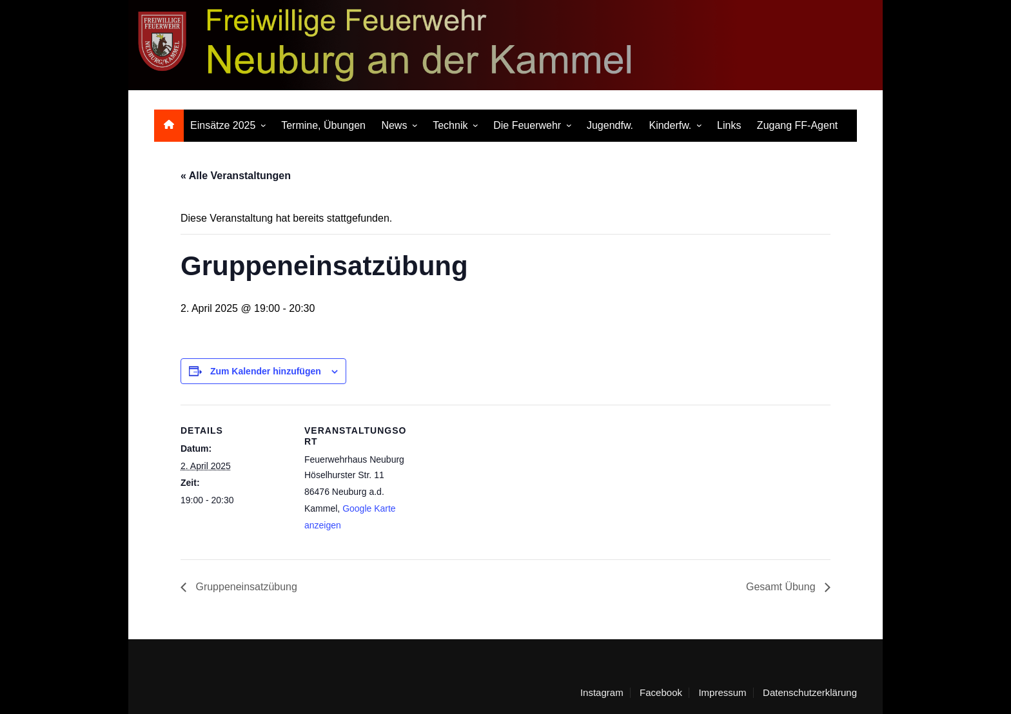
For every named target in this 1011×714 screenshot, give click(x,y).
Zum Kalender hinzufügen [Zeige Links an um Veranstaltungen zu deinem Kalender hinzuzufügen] (265, 371)
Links (729, 125)
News (394, 125)
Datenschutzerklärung (810, 693)
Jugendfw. (610, 125)
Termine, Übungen (323, 125)
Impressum (722, 693)
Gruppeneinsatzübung (245, 586)
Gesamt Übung (782, 586)
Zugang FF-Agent (797, 125)
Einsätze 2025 (222, 125)
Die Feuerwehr (527, 125)
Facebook (661, 693)
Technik (450, 125)
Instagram (601, 693)
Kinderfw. (670, 125)
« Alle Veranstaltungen (236, 175)
